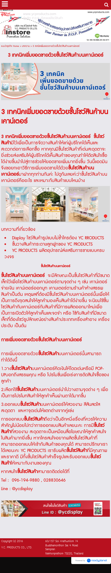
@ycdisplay (22, 489)
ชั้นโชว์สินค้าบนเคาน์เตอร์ (71, 294)
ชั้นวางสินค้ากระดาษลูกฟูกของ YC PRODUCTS (52, 244)
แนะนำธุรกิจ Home (10, 46)
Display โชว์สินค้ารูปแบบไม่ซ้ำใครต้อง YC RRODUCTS (58, 238)
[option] (55, 81)
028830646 (55, 480)
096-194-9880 (26, 480)
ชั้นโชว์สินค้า (68, 149)
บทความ (26, 46)
